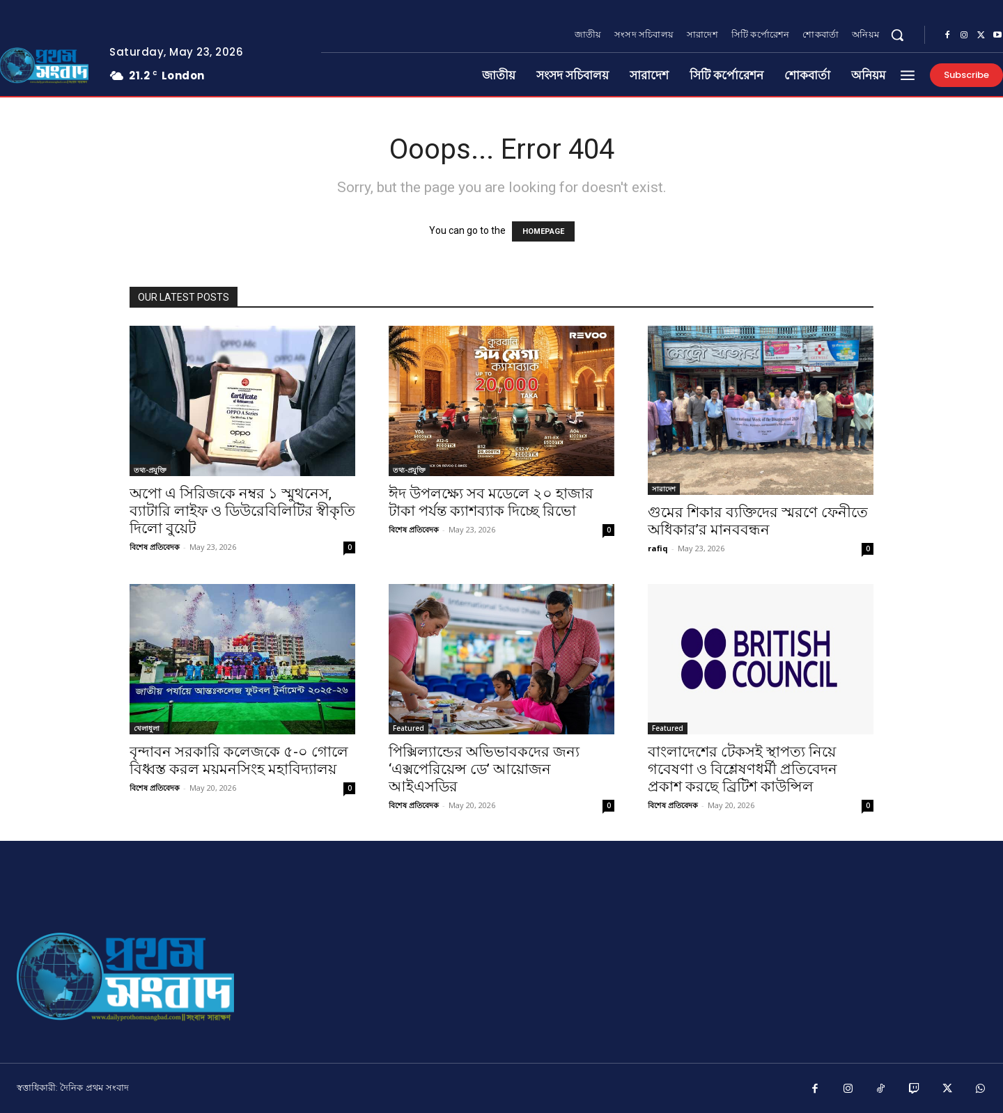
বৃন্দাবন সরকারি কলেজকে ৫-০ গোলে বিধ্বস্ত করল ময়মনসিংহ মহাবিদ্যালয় (239, 760)
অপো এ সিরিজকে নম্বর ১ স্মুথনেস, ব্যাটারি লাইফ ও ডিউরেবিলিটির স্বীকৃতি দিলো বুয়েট (242, 511)
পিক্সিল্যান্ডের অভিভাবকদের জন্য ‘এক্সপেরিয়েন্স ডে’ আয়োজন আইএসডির (484, 769)
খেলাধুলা (147, 728)
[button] (897, 35)
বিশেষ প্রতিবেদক (155, 547)
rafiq (658, 548)
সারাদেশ (664, 489)
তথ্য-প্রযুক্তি (150, 470)
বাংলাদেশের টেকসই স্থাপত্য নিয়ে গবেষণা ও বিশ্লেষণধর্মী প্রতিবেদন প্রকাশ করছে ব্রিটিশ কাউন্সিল (742, 769)
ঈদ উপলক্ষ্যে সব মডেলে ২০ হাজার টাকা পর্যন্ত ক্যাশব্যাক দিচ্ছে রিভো (491, 502)
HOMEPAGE (543, 231)
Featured (408, 728)
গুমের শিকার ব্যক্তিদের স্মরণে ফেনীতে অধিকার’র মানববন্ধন (758, 521)
